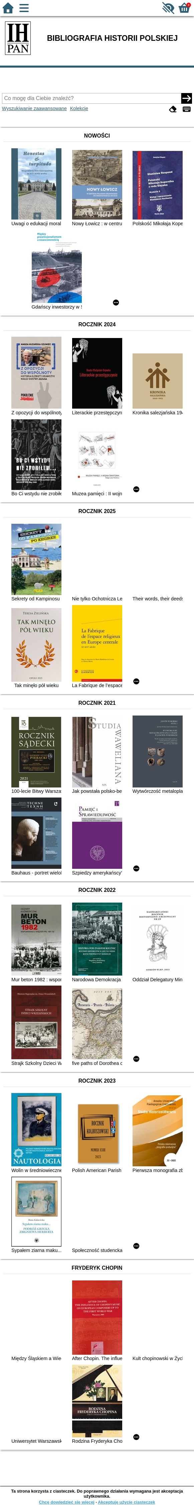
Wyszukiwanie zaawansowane (34, 108)
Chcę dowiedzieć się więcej (66, 1502)
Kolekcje (79, 108)
